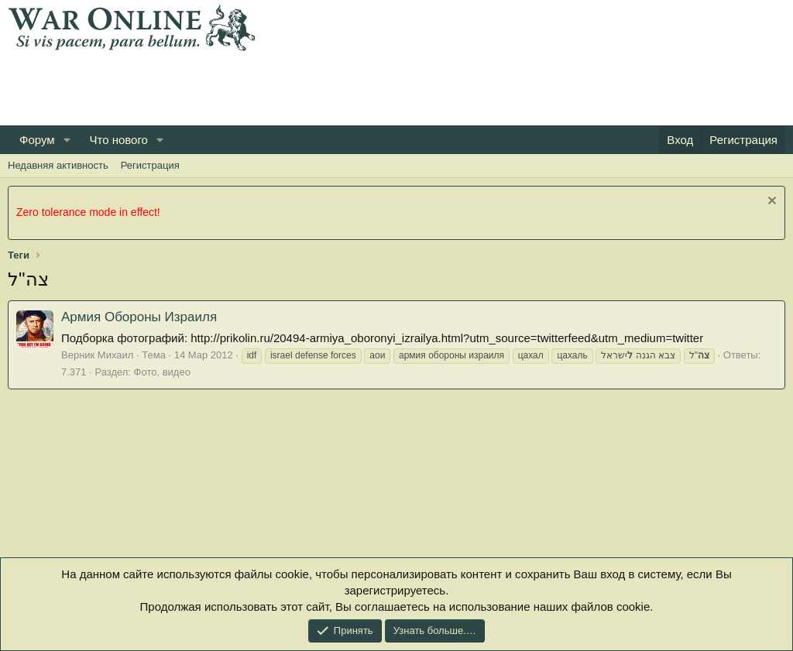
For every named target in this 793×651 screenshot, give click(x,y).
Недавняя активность (58, 165)
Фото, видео (162, 372)
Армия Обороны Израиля (139, 317)
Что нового (118, 139)
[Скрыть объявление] (770, 202)
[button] (66, 139)
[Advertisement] (290, 86)
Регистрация (150, 165)
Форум (37, 139)
